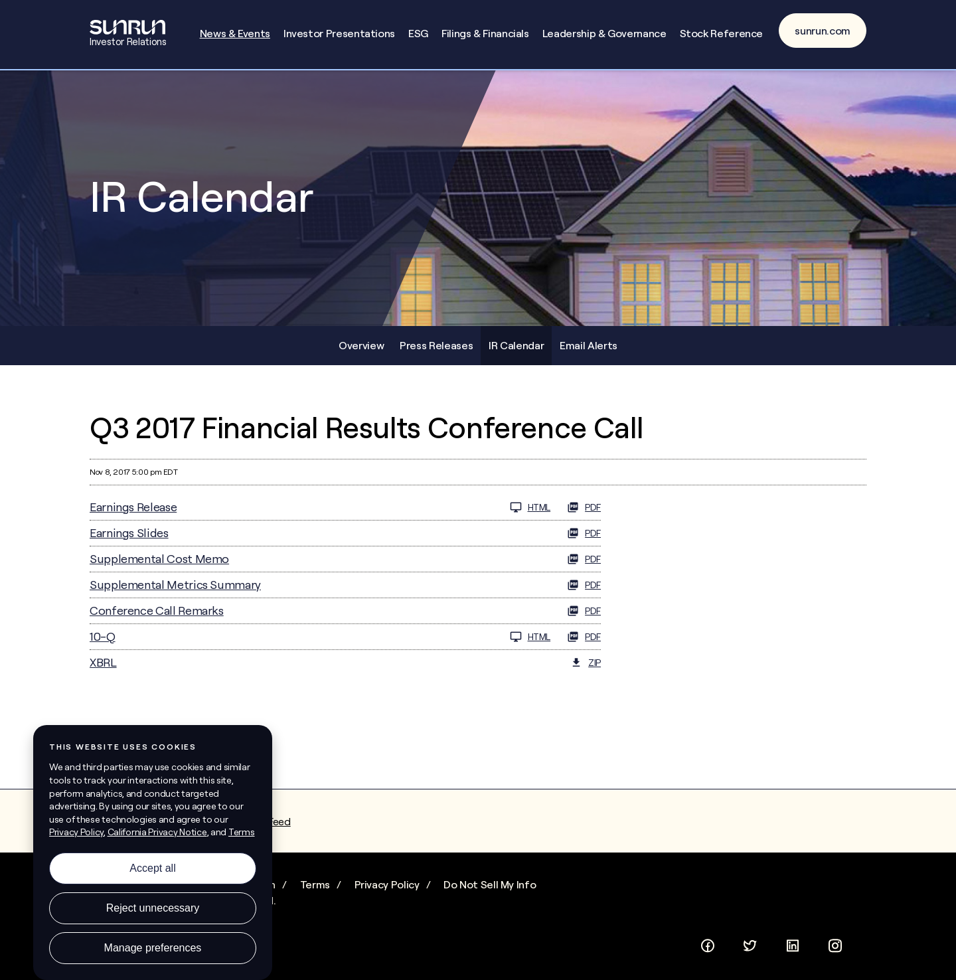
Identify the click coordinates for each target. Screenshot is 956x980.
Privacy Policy (387, 884)
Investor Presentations (339, 33)
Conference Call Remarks (157, 610)
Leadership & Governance (604, 33)
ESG (418, 33)
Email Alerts (588, 345)
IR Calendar (516, 345)
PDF (584, 507)
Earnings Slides (129, 532)
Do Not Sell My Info (489, 884)
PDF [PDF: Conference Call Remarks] (584, 611)
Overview (361, 345)
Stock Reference (721, 33)
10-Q (103, 636)
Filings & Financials (485, 33)
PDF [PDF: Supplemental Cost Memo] (584, 559)
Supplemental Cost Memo (159, 558)
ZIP (585, 663)
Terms (315, 884)
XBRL (103, 662)
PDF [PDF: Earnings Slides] (584, 533)
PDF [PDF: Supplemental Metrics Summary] (584, 585)
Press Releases (436, 345)
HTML (530, 507)
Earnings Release (133, 507)
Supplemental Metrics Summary (175, 584)
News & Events (235, 33)
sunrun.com (822, 30)
